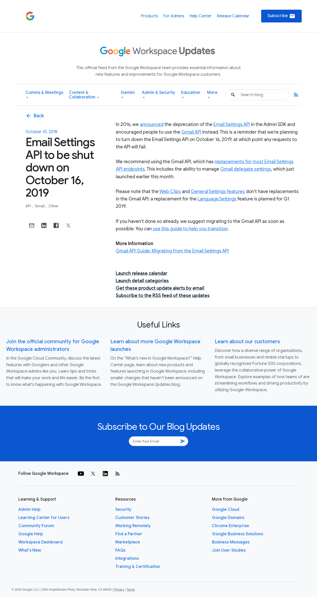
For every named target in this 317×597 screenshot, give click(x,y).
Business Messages (230, 542)
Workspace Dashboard (40, 542)
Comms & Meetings (44, 95)
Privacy (119, 589)
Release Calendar (233, 16)
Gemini (128, 95)
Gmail (40, 206)
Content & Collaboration (84, 95)
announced (151, 124)
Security (123, 509)
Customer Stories (132, 517)
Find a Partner (128, 534)
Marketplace (127, 542)
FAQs (120, 550)
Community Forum (36, 525)
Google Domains (228, 517)
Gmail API (191, 132)
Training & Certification (137, 566)
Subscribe (281, 16)
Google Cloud (225, 509)
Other (53, 206)
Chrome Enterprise (230, 525)
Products (149, 16)
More (212, 95)
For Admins (173, 16)
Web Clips (170, 191)
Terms (130, 589)
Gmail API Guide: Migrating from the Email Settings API (172, 251)
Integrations (127, 558)
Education (190, 95)
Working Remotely (133, 525)
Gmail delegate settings (245, 169)
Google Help (30, 534)
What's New (29, 550)
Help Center (200, 16)
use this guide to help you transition (190, 229)
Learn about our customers (247, 341)
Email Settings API (231, 124)
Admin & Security (158, 95)
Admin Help (29, 509)
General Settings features (218, 191)
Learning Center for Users (43, 517)
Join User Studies (229, 550)
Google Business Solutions (237, 534)
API (29, 206)
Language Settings (217, 199)
